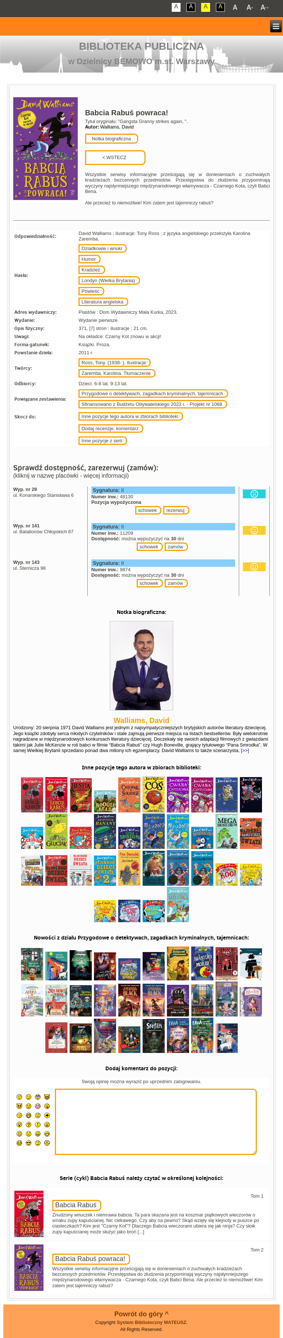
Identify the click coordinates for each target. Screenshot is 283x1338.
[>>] (244, 750)
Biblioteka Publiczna (141, 46)
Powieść (90, 291)
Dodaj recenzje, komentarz (110, 428)
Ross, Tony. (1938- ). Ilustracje (113, 362)
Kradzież (90, 270)
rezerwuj (175, 510)
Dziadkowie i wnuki (101, 248)
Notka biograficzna (111, 138)
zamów (175, 546)
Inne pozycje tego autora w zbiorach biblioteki (129, 416)
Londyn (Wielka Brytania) (108, 280)
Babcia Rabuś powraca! (90, 1259)
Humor (88, 259)
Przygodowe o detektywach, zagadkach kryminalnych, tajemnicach (152, 393)
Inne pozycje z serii (101, 440)
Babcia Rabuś (76, 1205)
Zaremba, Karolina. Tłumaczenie (116, 373)
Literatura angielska (102, 302)
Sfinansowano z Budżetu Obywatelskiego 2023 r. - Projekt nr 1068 (151, 404)
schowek (147, 510)
